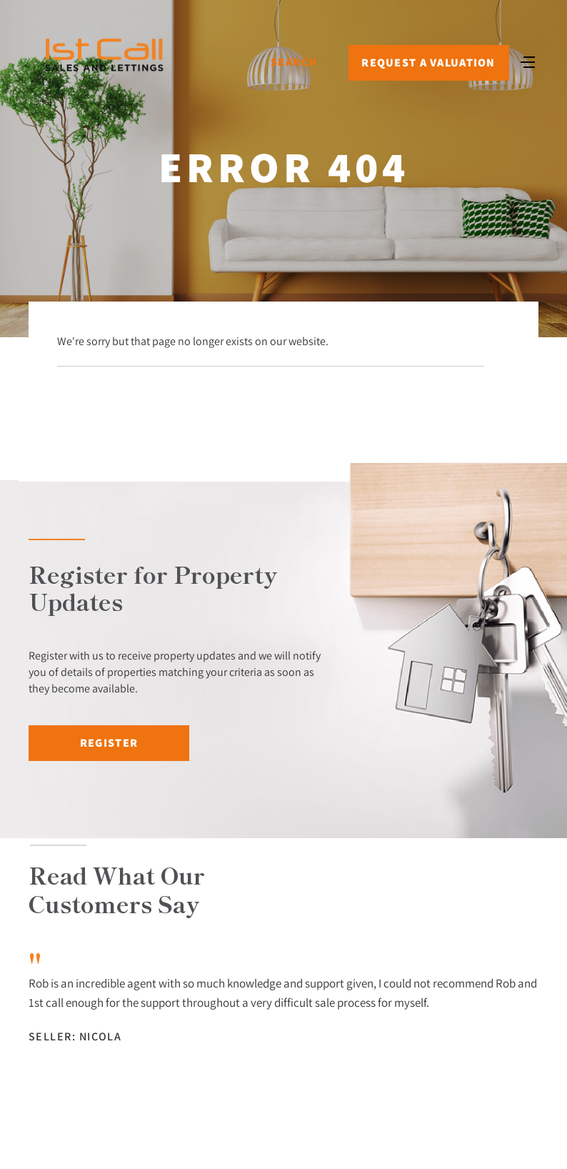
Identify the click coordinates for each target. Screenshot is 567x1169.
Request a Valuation (428, 62)
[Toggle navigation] (528, 60)
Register (109, 742)
